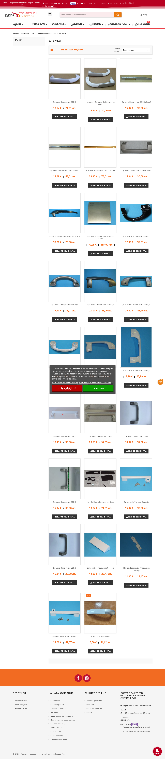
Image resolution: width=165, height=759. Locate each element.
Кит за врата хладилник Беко (100, 502)
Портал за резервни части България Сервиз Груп (21, 4)
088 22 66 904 (51, 3)
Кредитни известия (94, 708)
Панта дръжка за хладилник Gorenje (136, 569)
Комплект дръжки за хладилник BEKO (100, 103)
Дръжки (18, 40)
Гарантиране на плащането (61, 716)
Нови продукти (20, 704)
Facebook (78, 678)
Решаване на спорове (59, 724)
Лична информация (94, 701)
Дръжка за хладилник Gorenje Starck (100, 237)
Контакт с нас (56, 731)
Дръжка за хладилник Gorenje (136, 236)
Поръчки (90, 704)
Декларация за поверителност (63, 720)
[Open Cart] (160, 382)
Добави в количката (64, 117)
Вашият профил (95, 693)
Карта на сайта (56, 735)
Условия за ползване (59, 708)
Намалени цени (20, 701)
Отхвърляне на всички (66, 388)
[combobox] (86, 14)
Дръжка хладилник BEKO (64, 102)
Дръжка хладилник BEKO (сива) (136, 102)
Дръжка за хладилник (100, 636)
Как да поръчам (57, 704)
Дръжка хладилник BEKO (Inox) (100, 170)
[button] (50, 14)
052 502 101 (63, 3)
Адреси (89, 712)
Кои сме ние (55, 701)
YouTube (87, 678)
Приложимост (136, 50)
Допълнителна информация (65, 382)
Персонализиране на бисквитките (95, 382)
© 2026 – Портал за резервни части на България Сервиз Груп (39, 754)
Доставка (54, 712)
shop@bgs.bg (130, 3)
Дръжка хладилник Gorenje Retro (64, 236)
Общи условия (56, 727)
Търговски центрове (58, 739)
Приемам (98, 388)
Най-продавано (20, 708)
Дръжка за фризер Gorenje (136, 502)
